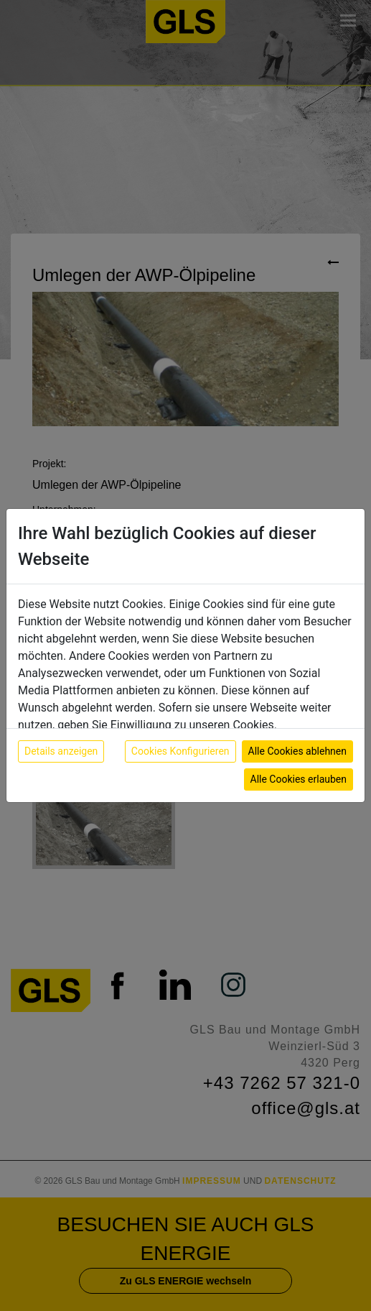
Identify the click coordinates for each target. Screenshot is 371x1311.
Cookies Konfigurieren (180, 751)
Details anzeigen (61, 751)
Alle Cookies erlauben (298, 779)
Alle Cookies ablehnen (297, 751)
